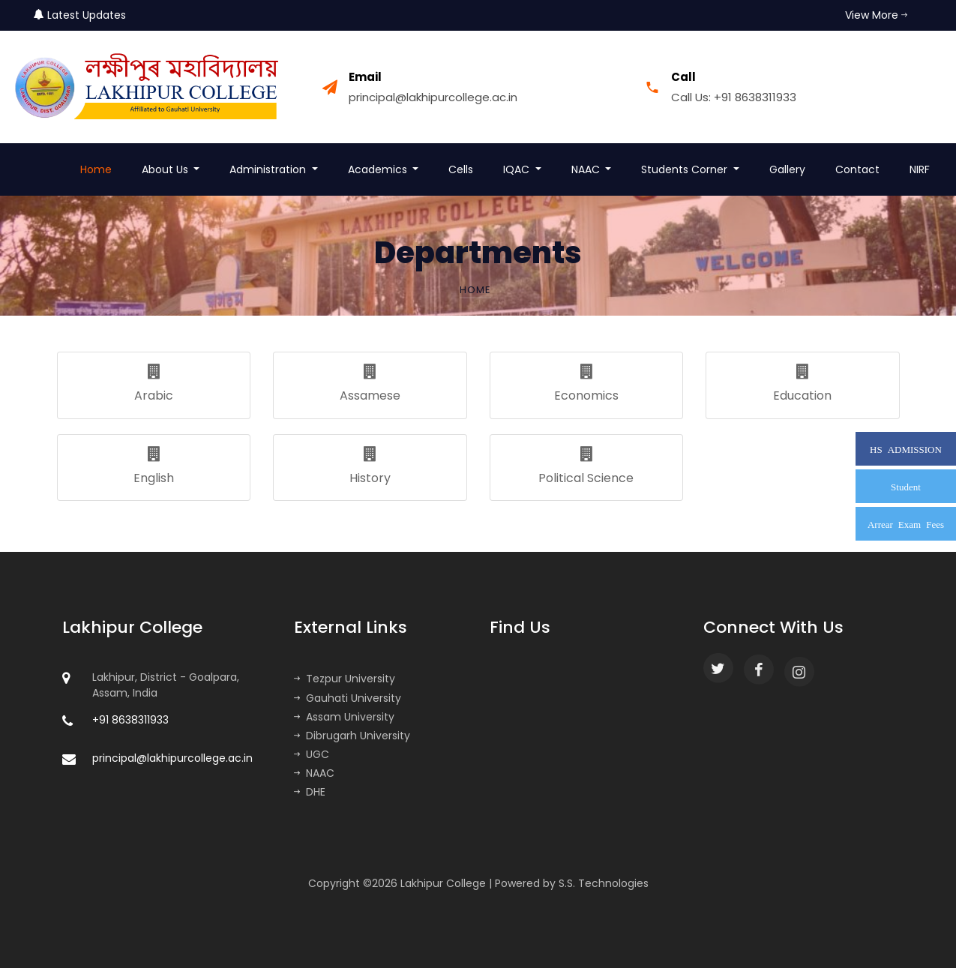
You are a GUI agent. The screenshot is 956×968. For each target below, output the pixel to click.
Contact (857, 169)
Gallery (787, 169)
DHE (309, 791)
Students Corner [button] (685, 169)
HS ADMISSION (906, 449)
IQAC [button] (517, 169)
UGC (311, 754)
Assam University (344, 716)
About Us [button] (166, 169)
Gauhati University (347, 698)
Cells (460, 169)
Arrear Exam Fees (906, 524)
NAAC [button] (587, 169)
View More (876, 14)
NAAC (314, 773)
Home (96, 169)
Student (906, 486)
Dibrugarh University (352, 735)
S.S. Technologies (604, 883)
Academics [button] (379, 169)
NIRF (920, 169)
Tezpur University (344, 678)
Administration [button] (269, 169)
